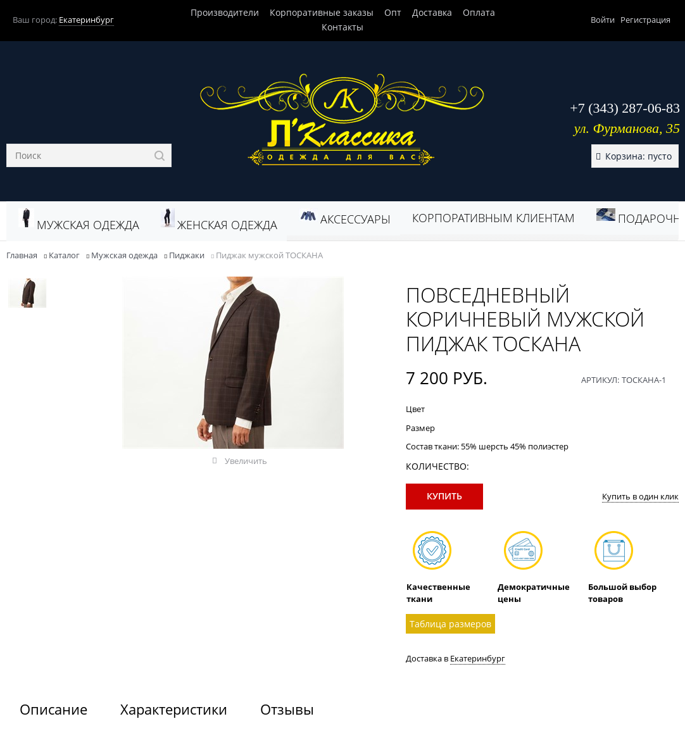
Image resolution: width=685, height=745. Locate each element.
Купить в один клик (640, 496)
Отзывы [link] (287, 709)
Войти (603, 19)
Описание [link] (53, 709)
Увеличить (246, 460)
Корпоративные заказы (322, 12)
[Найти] (160, 155)
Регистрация (645, 19)
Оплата (479, 12)
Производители (225, 12)
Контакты (342, 27)
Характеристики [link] (173, 709)
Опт (392, 12)
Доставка (432, 12)
